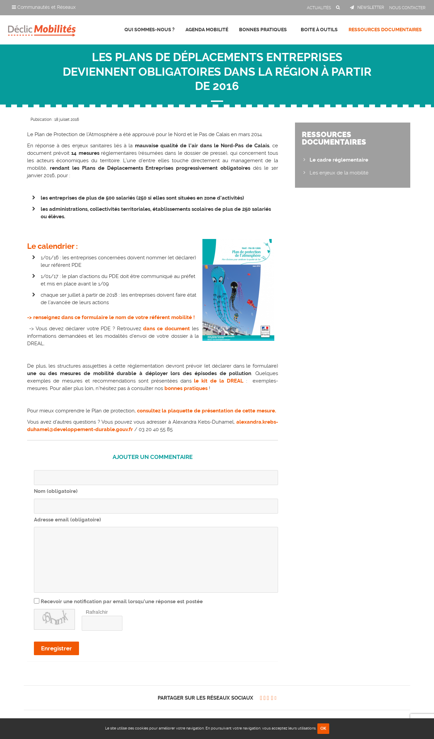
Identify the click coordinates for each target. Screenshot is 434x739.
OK (323, 728)
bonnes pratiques (186, 388)
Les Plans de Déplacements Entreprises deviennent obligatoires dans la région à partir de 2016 (217, 72)
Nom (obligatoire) (56, 491)
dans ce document (167, 329)
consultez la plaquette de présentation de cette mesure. (206, 411)
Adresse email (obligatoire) (67, 520)
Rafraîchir (97, 612)
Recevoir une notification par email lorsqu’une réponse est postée (122, 601)
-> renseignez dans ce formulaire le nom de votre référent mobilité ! (111, 317)
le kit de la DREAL (218, 381)
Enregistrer (56, 648)
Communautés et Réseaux (44, 7)
